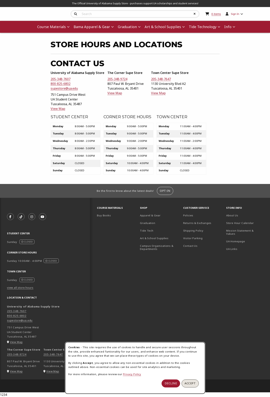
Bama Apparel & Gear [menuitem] (92, 26)
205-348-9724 (117, 79)
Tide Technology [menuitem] (202, 26)
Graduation (147, 223)
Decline (171, 383)
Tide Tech (146, 230)
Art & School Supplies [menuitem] (163, 26)
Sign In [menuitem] (235, 14)
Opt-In (165, 191)
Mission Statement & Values (240, 232)
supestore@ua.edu (64, 88)
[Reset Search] (194, 14)
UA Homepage (246, 241)
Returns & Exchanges (197, 223)
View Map (58, 109)
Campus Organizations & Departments (160, 247)
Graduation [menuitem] (127, 26)
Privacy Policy (132, 374)
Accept (190, 383)
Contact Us (190, 246)
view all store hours (20, 287)
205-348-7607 (60, 79)
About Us (232, 215)
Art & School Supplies (154, 238)
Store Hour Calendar (246, 223)
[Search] (75, 14)
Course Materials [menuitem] (51, 26)
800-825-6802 (60, 84)
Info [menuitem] (227, 26)
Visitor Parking (193, 238)
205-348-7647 (161, 79)
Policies (188, 215)
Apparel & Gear (150, 215)
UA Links (231, 249)
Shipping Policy (193, 230)
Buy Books (104, 215)
